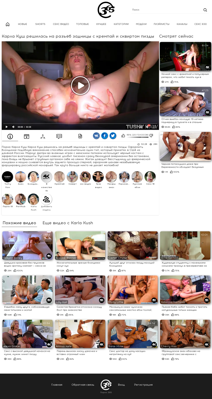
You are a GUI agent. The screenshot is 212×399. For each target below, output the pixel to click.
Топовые (82, 24)
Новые (22, 24)
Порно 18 (7, 201)
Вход (121, 384)
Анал (20, 178)
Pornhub (20, 201)
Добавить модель (46, 202)
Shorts (40, 24)
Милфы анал (111, 180)
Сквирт (72, 178)
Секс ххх (200, 24)
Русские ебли (137, 180)
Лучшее (101, 24)
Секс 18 (150, 178)
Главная (7, 24)
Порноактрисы (125, 178)
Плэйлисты (161, 24)
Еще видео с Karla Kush (67, 222)
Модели (141, 24)
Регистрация (143, 384)
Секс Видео (61, 24)
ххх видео (85, 178)
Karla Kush (33, 202)
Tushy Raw (7, 180)
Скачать (140, 126)
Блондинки (34, 178)
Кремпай (59, 178)
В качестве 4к (46, 181)
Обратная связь (83, 384)
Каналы (182, 24)
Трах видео (98, 180)
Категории (121, 24)
